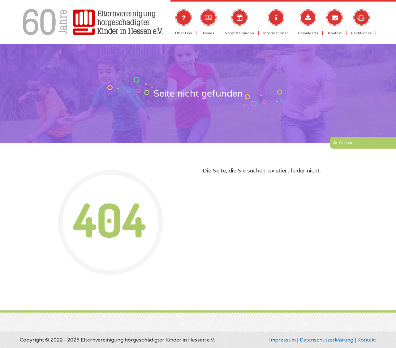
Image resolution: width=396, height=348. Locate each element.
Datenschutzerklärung (326, 340)
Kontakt (366, 340)
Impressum (282, 340)
